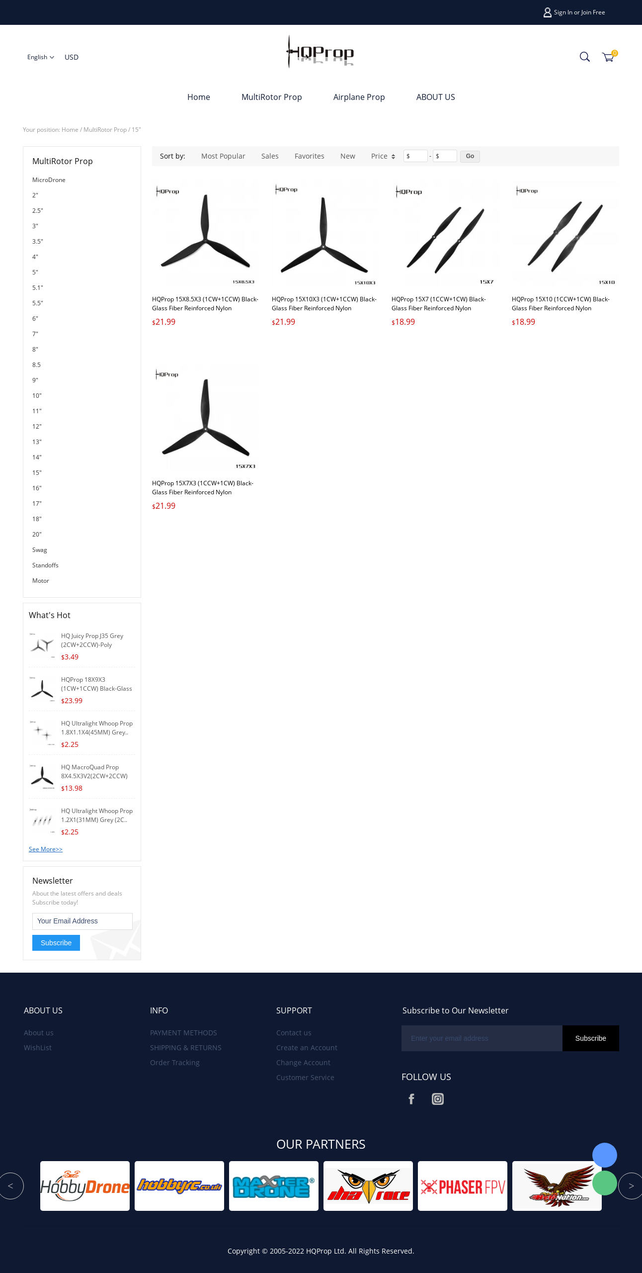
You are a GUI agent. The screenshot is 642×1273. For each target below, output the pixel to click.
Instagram (438, 1099)
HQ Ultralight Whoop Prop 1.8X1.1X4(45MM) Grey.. (97, 727)
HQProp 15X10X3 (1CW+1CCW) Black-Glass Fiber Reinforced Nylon (324, 303)
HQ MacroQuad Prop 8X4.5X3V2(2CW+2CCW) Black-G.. (94, 776)
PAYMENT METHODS (183, 1032)
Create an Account (306, 1047)
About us (39, 1032)
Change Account (303, 1062)
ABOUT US (435, 96)
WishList (38, 1047)
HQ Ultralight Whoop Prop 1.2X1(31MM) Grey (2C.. (97, 815)
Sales (270, 156)
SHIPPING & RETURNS (186, 1047)
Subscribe (56, 943)
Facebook (411, 1099)
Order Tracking (175, 1062)
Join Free (593, 12)
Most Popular (223, 156)
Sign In (563, 12)
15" (136, 129)
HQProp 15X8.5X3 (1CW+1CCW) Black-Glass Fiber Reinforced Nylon (205, 303)
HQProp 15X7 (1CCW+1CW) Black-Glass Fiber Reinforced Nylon (439, 303)
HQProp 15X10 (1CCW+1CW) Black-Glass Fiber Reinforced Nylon (561, 303)
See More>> (46, 849)
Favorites (309, 156)
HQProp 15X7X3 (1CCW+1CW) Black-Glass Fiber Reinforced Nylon (202, 487)
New (347, 156)
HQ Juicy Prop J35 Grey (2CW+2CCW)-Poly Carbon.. (92, 645)
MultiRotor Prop (271, 96)
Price (383, 156)
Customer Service (305, 1077)
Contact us (294, 1032)
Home (198, 96)
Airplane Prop (359, 96)
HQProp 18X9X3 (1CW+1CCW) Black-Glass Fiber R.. (96, 688)
